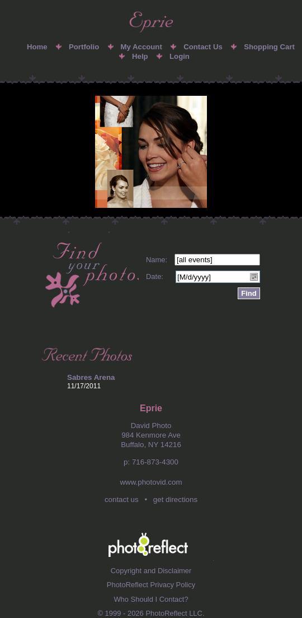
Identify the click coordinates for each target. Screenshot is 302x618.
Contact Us (203, 47)
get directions (175, 499)
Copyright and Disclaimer (151, 570)
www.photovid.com (151, 482)
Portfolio (84, 47)
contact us (122, 499)
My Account (141, 47)
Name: (156, 259)
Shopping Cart (269, 47)
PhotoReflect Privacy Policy (151, 584)
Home (37, 47)
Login (179, 56)
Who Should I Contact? (151, 599)
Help (140, 56)
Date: (154, 276)
